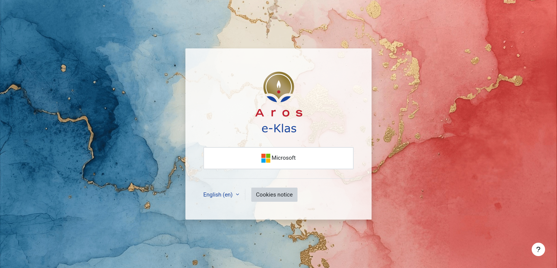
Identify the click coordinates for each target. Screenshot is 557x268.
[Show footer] (538, 249)
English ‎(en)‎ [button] (218, 194)
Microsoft (278, 158)
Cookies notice (274, 194)
